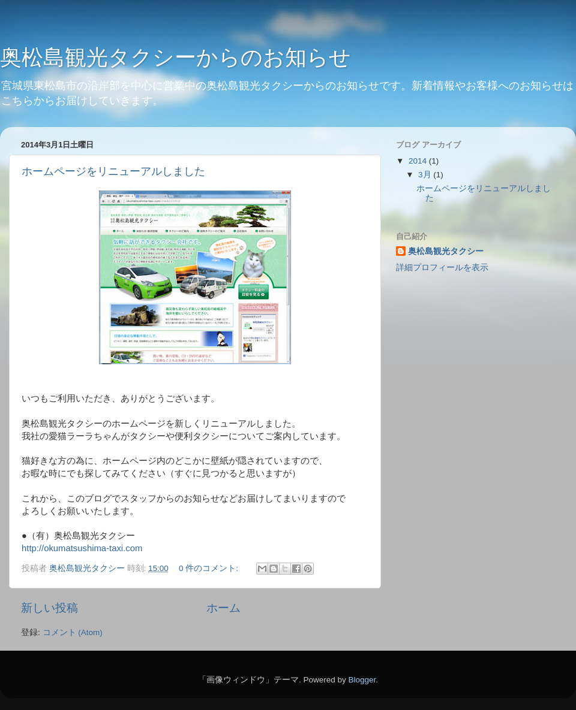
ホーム (223, 608)
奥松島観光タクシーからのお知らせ (175, 57)
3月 (425, 174)
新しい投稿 (49, 608)
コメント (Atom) (73, 632)
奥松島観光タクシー (446, 251)
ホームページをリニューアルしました (113, 171)
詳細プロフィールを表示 (442, 267)
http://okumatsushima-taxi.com (82, 548)
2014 (419, 160)
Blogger (362, 679)
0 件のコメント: (210, 568)
